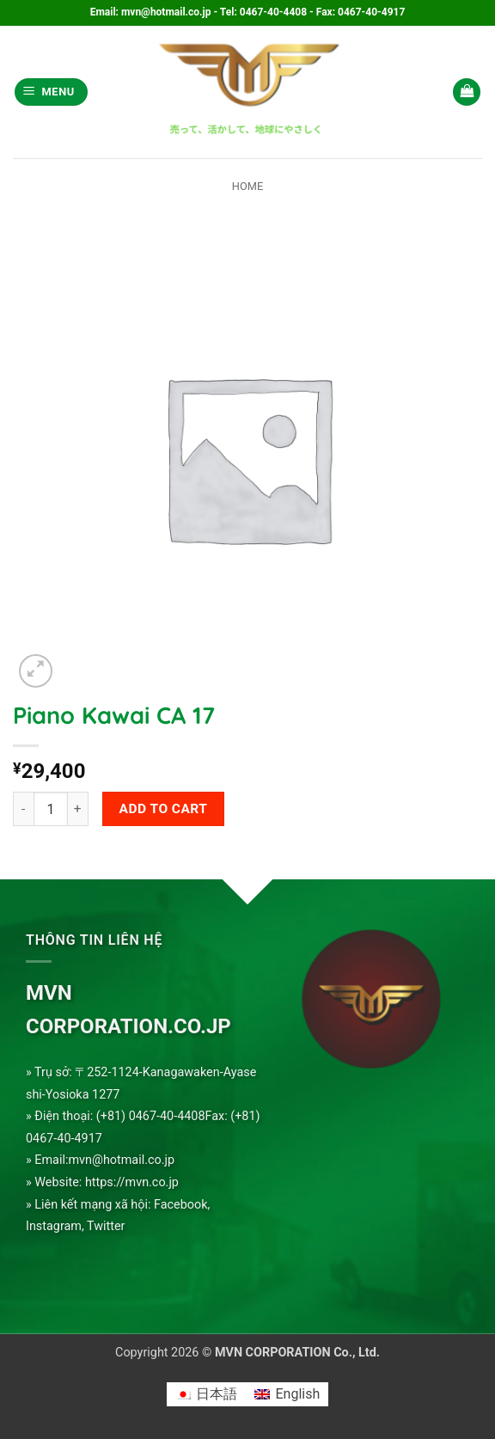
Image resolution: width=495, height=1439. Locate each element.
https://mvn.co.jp (132, 1182)
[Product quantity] (51, 809)
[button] (52, 92)
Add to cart (163, 809)
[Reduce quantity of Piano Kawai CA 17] (23, 809)
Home (247, 186)
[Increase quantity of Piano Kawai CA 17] (78, 809)
